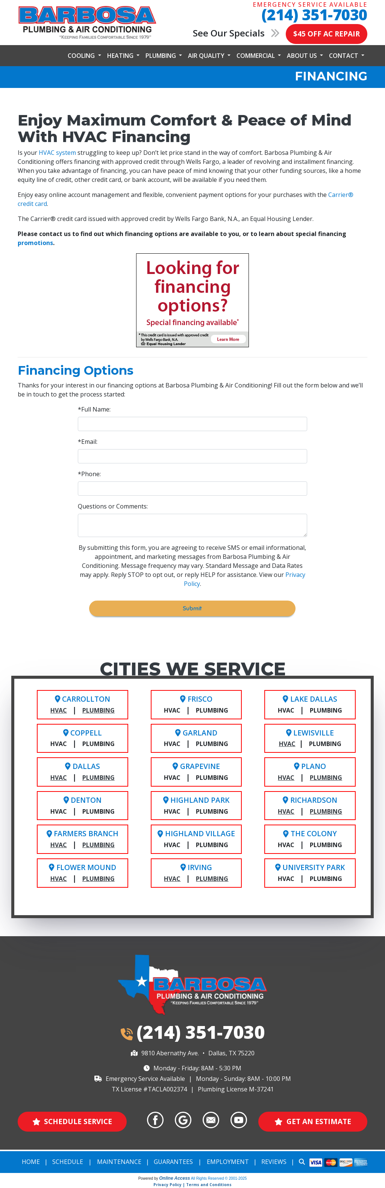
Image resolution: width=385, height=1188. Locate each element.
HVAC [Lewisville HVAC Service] (287, 744)
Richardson (310, 800)
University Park (310, 867)
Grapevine (196, 766)
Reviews (273, 1162)
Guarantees (173, 1162)
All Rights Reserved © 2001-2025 (219, 1178)
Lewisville (310, 733)
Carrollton (82, 699)
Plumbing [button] (161, 55)
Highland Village (196, 833)
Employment (228, 1162)
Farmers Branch (82, 833)
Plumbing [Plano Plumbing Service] (326, 777)
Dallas (82, 766)
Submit (192, 608)
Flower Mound (82, 867)
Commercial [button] (256, 55)
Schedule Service (72, 1121)
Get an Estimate (312, 1121)
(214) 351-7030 (314, 14)
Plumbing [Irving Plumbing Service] (212, 879)
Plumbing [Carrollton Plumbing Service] (98, 710)
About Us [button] (302, 55)
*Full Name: (94, 409)
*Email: (87, 441)
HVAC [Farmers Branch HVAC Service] (58, 845)
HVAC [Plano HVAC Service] (286, 777)
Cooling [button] (82, 55)
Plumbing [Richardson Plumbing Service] (326, 811)
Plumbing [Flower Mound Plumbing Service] (98, 879)
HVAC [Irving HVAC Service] (172, 879)
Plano (310, 766)
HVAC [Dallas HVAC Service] (58, 777)
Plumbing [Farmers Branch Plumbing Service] (98, 845)
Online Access (174, 1178)
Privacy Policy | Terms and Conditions (192, 1184)
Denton (83, 800)
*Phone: (89, 474)
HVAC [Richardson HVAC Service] (286, 811)
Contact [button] (344, 55)
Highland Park (196, 800)
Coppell (82, 733)
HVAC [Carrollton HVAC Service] (58, 710)
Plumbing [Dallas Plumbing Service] (98, 777)
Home (31, 1162)
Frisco (196, 699)
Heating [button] (121, 55)
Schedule (67, 1162)
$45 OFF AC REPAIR (326, 34)
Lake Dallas (310, 699)
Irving (196, 867)
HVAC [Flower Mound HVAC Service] (58, 879)
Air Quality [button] (207, 55)
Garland (196, 733)
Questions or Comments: (113, 506)
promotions (35, 243)
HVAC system (57, 152)
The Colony (309, 833)
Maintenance (119, 1162)
